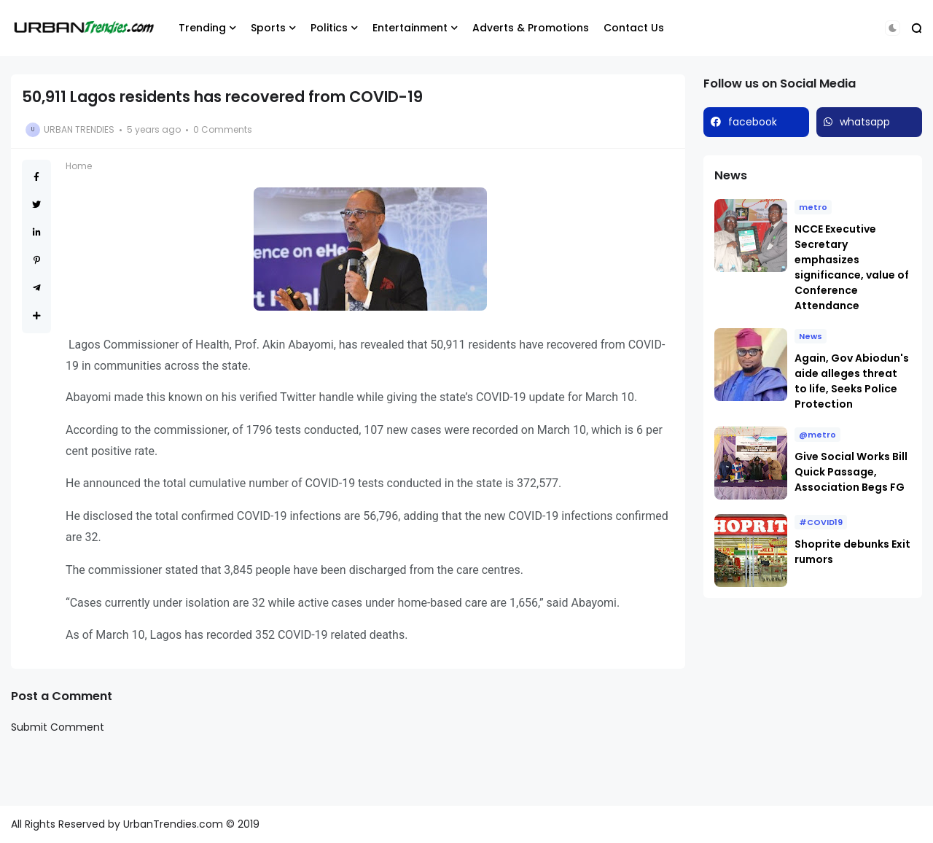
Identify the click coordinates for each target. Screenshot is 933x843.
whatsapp (865, 121)
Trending (202, 27)
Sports (268, 27)
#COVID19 (821, 522)
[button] (892, 28)
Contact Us (634, 27)
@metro (817, 434)
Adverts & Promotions (530, 27)
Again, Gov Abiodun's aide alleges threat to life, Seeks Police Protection (852, 381)
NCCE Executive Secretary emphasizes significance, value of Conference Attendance (852, 267)
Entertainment (410, 27)
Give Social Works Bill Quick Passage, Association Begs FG (851, 471)
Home (79, 166)
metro (813, 207)
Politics (329, 27)
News (810, 336)
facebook (752, 121)
